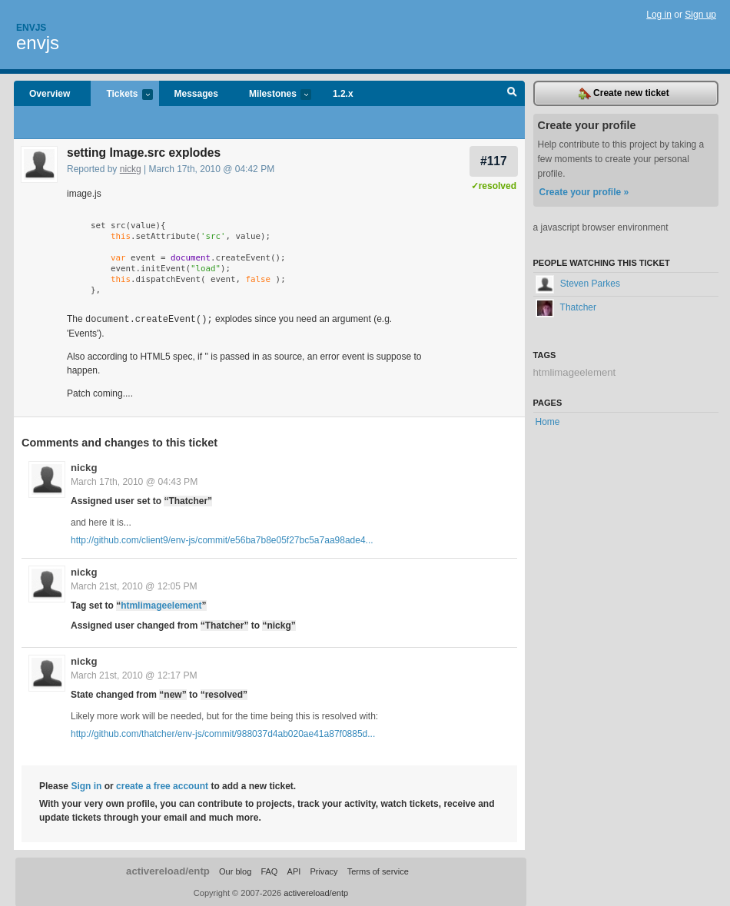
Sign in (86, 785)
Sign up (700, 14)
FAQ (268, 870)
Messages (196, 93)
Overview (49, 93)
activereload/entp (168, 870)
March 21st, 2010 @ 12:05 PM (134, 585)
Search (512, 94)
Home (548, 421)
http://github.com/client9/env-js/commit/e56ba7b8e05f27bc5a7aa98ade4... (222, 539)
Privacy (323, 870)
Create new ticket (624, 94)
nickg (130, 169)
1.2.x (343, 93)
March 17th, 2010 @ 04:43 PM (134, 481)
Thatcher (566, 307)
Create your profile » (584, 192)
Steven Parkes (578, 283)
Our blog (235, 870)
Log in (659, 14)
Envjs (31, 27)
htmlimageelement (161, 604)
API (294, 870)
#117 (493, 161)
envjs (37, 42)
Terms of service (378, 870)
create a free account (162, 785)
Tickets (121, 94)
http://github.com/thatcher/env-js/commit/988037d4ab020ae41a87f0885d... (223, 733)
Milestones (272, 94)
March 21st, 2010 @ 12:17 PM (134, 674)
